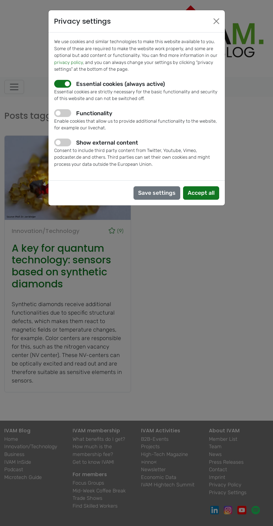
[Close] (216, 21)
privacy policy (68, 62)
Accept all (201, 192)
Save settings (157, 192)
